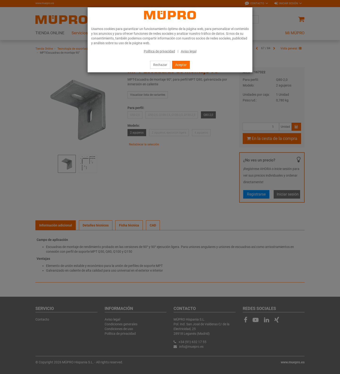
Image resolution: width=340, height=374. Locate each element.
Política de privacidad (159, 51)
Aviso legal (188, 51)
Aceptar (181, 65)
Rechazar (160, 65)
